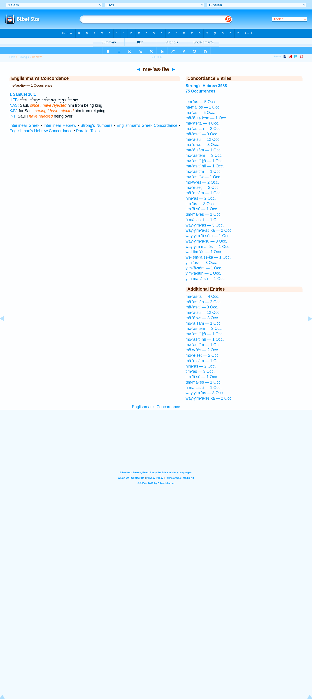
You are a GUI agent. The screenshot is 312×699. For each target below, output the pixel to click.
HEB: (14, 100)
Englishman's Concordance (156, 407)
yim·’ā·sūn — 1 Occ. (203, 273)
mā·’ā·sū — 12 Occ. (203, 139)
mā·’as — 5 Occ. (200, 112)
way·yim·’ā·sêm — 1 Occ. (208, 236)
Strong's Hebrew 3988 (206, 85)
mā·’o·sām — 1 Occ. (203, 193)
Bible (12, 57)
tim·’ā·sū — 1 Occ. (202, 209)
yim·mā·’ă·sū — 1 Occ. (206, 278)
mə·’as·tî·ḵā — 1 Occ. (205, 161)
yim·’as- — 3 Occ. (201, 262)
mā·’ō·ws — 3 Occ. (202, 144)
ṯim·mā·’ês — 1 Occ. (203, 214)
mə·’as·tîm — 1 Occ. (204, 171)
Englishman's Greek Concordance (147, 125)
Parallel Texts (88, 131)
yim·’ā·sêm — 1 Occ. (204, 268)
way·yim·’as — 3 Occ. (205, 225)
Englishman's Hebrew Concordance (40, 131)
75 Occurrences (200, 91)
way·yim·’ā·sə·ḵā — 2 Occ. (209, 230)
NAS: (14, 105)
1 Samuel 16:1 (22, 94)
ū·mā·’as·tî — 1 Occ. (203, 220)
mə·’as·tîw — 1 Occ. (203, 177)
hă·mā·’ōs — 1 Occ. (203, 107)
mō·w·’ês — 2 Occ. (202, 182)
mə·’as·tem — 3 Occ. (204, 155)
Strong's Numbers (97, 125)
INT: (12, 116)
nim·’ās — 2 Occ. (201, 198)
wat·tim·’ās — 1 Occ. (204, 252)
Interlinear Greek (24, 125)
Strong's (24, 57)
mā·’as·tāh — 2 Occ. (203, 128)
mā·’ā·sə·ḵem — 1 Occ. (206, 118)
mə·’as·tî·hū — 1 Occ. (205, 166)
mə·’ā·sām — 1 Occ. (204, 150)
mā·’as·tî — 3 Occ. (202, 134)
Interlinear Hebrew (60, 125)
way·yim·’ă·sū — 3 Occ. (206, 241)
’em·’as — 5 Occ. (201, 102)
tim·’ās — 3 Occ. (200, 203)
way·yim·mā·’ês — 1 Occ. (208, 246)
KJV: (13, 111)
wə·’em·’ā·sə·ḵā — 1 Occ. (208, 257)
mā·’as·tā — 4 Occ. (202, 123)
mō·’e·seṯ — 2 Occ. (203, 187)
